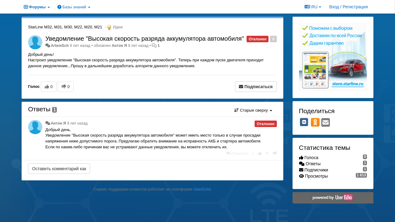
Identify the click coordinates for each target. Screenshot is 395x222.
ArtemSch (60, 45)
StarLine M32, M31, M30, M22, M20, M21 (65, 27)
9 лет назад (77, 123)
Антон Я (119, 45)
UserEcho (202, 189)
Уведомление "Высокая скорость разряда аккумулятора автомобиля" (144, 38)
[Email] (325, 122)
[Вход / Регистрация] (348, 7)
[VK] (304, 122)
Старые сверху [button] (253, 110)
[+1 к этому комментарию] (260, 153)
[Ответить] (237, 153)
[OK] (315, 122)
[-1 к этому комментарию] (275, 153)
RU (313, 6)
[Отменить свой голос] (267, 153)
